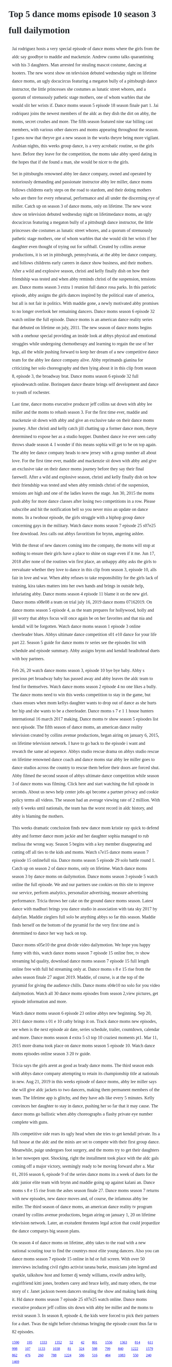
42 (82, 1342)
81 (69, 1349)
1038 (56, 1349)
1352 (58, 1342)
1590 (15, 1342)
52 (71, 1342)
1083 (121, 1355)
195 (29, 1342)
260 (40, 1355)
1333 (43, 1342)
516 (94, 1355)
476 (27, 1355)
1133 (41, 1349)
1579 (149, 1349)
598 (94, 1349)
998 (14, 1349)
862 (14, 1355)
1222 (134, 1349)
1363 (123, 1342)
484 (107, 1355)
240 (148, 1355)
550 (135, 1355)
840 (120, 1349)
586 (81, 1355)
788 (53, 1355)
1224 (67, 1355)
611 (150, 1342)
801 (94, 1342)
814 (137, 1342)
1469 (15, 1362)
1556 (108, 1342)
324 (81, 1349)
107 (27, 1349)
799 (107, 1349)
